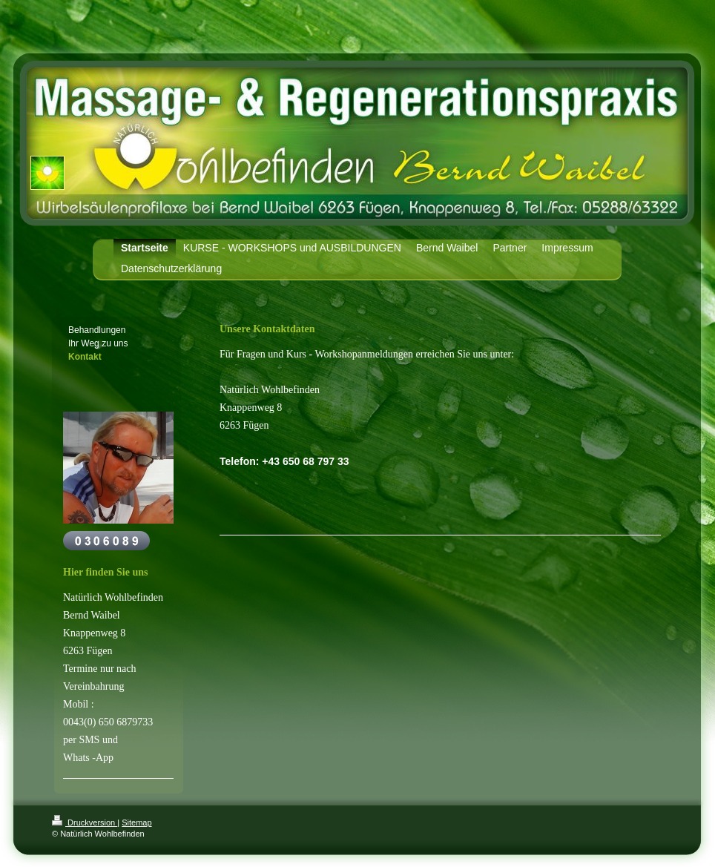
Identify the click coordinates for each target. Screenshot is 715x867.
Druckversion (84, 822)
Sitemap (136, 822)
